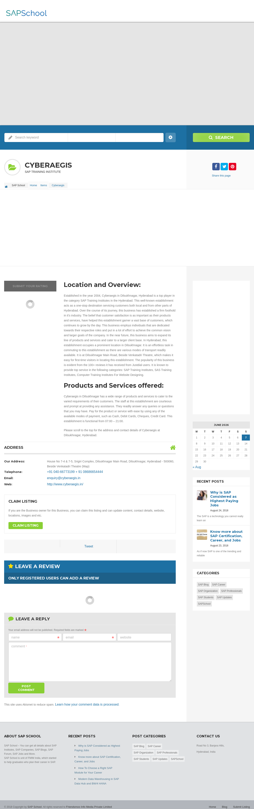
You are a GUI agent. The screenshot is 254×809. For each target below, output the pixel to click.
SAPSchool (204, 599)
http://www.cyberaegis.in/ (63, 482)
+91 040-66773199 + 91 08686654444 (71, 469)
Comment (19, 644)
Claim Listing (24, 523)
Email (90, 635)
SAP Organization (208, 586)
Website (125, 635)
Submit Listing (242, 800)
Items (47, 184)
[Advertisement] (127, 226)
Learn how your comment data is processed (83, 702)
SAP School (34, 800)
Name (35, 635)
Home (34, 184)
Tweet (89, 544)
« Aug (196, 464)
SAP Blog (203, 580)
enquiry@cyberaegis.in (62, 475)
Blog (225, 800)
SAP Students (206, 593)
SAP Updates (224, 593)
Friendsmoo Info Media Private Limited (86, 800)
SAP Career (218, 580)
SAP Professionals (231, 586)
